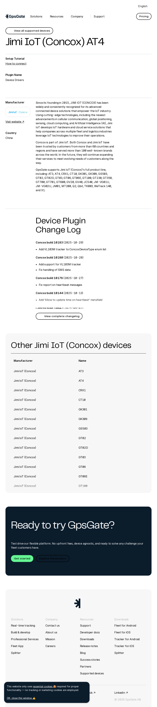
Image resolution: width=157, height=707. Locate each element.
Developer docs (90, 632)
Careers (50, 646)
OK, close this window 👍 (21, 698)
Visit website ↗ (14, 121)
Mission (50, 639)
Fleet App (17, 646)
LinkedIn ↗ (121, 692)
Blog (83, 653)
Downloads (87, 639)
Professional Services (25, 639)
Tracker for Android (127, 639)
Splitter (16, 653)
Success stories (90, 659)
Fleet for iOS (122, 632)
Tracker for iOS (124, 646)
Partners (85, 666)
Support (85, 625)
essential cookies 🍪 (44, 686)
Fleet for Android (125, 625)
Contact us (52, 625)
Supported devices (92, 673)
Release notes (89, 646)
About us (51, 632)
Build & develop (20, 632)
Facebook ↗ (87, 692)
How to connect (15, 63)
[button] (144, 16)
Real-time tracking (23, 625)
